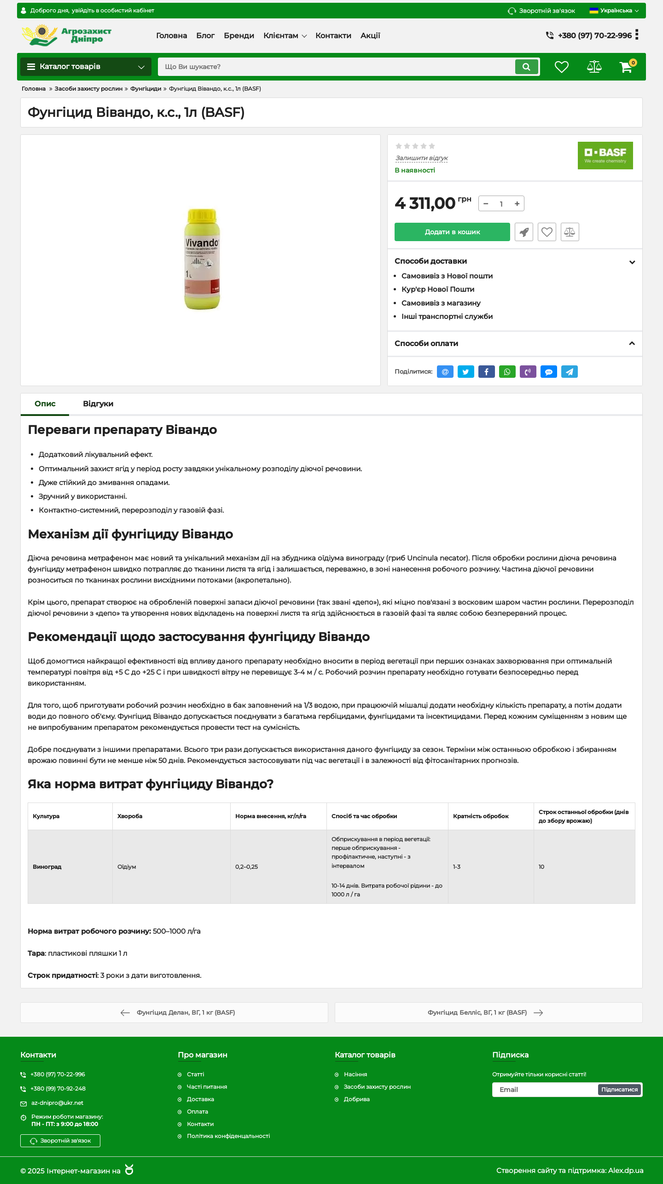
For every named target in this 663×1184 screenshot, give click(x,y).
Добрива (357, 1099)
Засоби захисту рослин (377, 1086)
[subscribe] (567, 1089)
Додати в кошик (452, 232)
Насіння (355, 1074)
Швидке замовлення (524, 232)
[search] (349, 67)
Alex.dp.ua (626, 1170)
